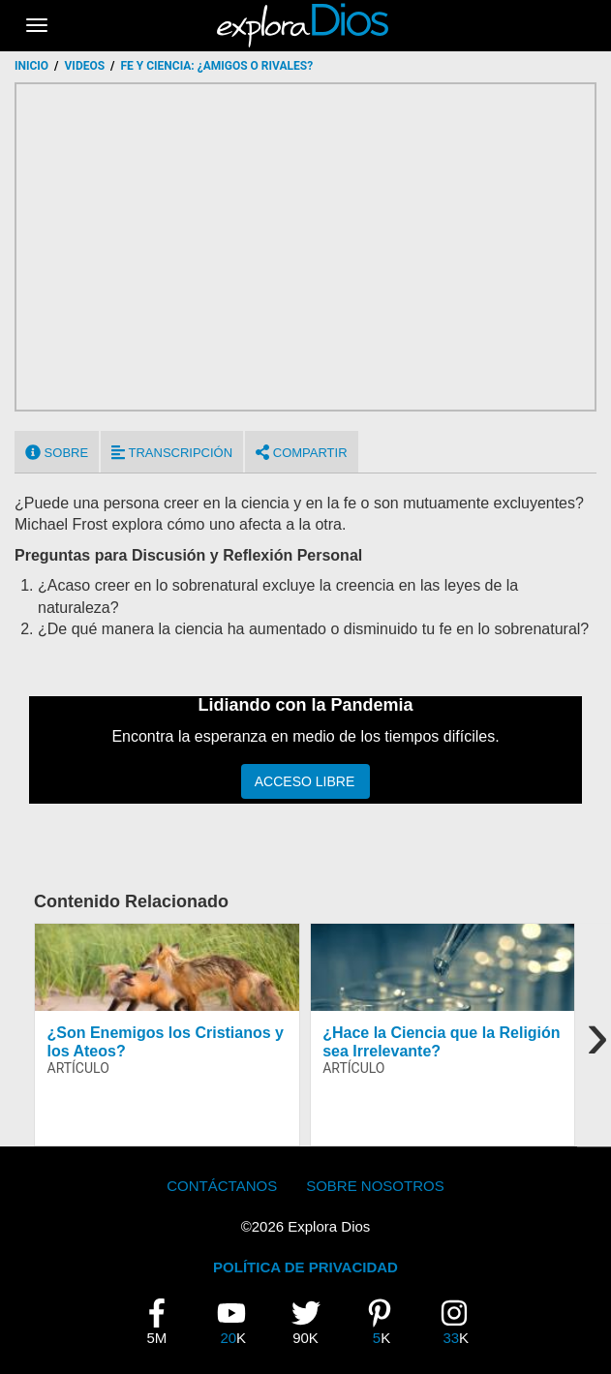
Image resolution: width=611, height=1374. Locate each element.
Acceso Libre (304, 781)
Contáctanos (222, 1185)
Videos (85, 66)
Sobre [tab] (56, 452)
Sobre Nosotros (375, 1185)
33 (461, 1322)
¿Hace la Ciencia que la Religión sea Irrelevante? (441, 1041)
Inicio (31, 66)
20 (238, 1322)
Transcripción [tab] (171, 452)
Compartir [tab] (301, 452)
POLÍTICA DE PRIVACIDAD (305, 1267)
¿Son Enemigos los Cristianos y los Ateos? (166, 1041)
